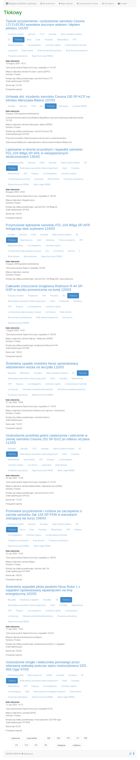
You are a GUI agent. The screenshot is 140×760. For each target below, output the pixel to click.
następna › (61, 745)
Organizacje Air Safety (87, 3)
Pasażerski (64, 301)
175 (35, 745)
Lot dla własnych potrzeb (75, 45)
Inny (47, 251)
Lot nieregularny (34, 45)
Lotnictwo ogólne (52, 45)
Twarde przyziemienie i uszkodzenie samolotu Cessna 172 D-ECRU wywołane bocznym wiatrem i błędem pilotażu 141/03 (45, 24)
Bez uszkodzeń (30, 256)
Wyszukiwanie (47, 3)
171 (77, 738)
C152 (34, 449)
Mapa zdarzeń (66, 3)
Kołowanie (63, 106)
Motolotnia (25, 373)
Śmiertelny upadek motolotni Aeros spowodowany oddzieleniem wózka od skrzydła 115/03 (42, 365)
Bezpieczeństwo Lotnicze (21, 3)
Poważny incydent (16, 34)
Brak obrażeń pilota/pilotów (50, 50)
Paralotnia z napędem (29, 600)
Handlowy (50, 240)
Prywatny (49, 40)
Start (27, 692)
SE (9, 40)
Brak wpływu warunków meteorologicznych (39, 168)
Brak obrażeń (27, 50)
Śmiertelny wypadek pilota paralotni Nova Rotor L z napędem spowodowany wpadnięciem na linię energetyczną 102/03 (43, 590)
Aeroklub (52, 34)
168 (48, 738)
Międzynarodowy (15, 45)
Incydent (11, 106)
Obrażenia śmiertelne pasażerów (71, 389)
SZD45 (49, 675)
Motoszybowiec (35, 675)
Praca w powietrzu (67, 240)
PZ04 (42, 163)
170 (68, 738)
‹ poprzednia (31, 738)
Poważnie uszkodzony (18, 56)
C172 (42, 34)
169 (58, 738)
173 (16, 745)
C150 (33, 106)
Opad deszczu (26, 240)
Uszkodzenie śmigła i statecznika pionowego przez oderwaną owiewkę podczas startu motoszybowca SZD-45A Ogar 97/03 (46, 665)
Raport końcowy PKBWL (42, 56)
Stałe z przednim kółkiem (71, 34)
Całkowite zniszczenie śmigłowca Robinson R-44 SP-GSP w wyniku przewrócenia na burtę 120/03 (44, 287)
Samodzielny (29, 459)
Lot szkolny (32, 465)
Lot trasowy (58, 251)
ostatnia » (77, 745)
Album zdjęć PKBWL (42, 184)
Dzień (38, 40)
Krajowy (35, 173)
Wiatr (29, 40)
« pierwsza (15, 738)
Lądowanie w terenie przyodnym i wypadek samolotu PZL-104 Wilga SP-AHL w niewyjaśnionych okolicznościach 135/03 (44, 153)
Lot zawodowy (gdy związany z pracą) (24, 251)
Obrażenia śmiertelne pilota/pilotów (38, 389)
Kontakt (122, 3)
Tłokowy (18, 40)
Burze (22, 530)
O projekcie (108, 3)
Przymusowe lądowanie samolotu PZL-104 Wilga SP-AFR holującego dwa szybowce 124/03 (48, 226)
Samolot (31, 34)
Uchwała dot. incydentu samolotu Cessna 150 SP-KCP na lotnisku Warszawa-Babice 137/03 (48, 98)
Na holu (71, 251)
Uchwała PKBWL (80, 106)
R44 (44, 296)
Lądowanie (13, 50)
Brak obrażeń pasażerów (77, 50)
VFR (74, 40)
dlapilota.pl (27, 754)
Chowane (72, 675)
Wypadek (12, 373)
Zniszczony (67, 317)
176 (45, 745)
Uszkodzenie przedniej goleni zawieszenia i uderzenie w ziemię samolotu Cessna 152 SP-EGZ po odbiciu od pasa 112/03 (47, 439)
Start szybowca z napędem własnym (49, 692)
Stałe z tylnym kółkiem (70, 163)
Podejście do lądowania (18, 540)
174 (26, 745)
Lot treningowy (71, 611)
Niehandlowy (62, 40)
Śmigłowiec (33, 296)
